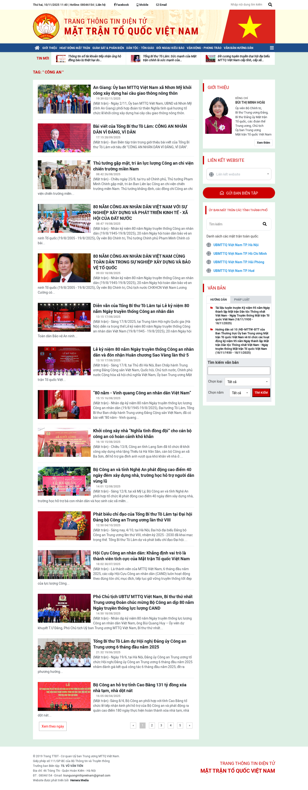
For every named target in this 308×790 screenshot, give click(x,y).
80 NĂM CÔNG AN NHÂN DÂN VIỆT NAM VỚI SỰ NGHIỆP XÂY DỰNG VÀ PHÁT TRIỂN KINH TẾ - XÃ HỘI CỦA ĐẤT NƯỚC (140, 212)
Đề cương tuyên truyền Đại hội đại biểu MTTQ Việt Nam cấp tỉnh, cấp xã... (244, 58)
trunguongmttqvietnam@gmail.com (86, 775)
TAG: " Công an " (48, 72)
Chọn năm (216, 392)
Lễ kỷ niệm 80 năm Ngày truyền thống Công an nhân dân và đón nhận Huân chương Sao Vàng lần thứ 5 (143, 352)
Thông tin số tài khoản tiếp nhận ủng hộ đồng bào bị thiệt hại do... (94, 58)
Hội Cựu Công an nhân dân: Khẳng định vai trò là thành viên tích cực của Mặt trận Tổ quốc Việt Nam (141, 555)
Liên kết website (226, 160)
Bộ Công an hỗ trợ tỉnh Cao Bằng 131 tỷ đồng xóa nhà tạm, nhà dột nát (139, 687)
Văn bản (217, 287)
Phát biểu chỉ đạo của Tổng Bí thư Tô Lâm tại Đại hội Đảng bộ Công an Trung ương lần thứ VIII (142, 517)
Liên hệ (100, 5)
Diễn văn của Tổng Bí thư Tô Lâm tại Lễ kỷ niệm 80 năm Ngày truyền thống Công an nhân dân (141, 308)
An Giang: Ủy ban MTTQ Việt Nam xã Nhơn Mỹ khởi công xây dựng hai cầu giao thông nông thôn (142, 90)
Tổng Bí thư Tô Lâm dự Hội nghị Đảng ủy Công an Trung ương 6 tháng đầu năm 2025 (139, 644)
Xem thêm (263, 142)
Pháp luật (242, 299)
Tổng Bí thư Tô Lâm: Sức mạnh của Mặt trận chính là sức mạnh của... (169, 58)
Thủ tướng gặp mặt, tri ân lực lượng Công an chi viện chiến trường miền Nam (143, 166)
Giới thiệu (218, 87)
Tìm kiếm (261, 392)
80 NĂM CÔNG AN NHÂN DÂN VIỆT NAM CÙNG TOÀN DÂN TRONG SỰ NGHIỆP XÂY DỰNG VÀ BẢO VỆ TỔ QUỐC (142, 262)
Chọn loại (215, 381)
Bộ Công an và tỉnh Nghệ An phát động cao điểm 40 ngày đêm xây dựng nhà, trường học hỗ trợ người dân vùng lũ (143, 475)
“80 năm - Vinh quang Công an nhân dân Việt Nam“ (142, 392)
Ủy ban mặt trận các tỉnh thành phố (238, 210)
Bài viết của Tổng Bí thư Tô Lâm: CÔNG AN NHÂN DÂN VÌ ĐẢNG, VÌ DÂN (140, 129)
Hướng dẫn (218, 299)
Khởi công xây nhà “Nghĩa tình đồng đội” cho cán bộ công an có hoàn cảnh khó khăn (142, 433)
